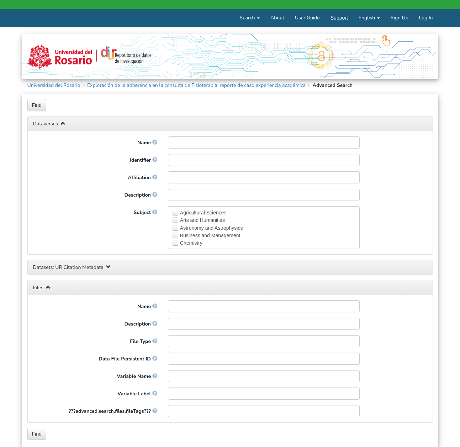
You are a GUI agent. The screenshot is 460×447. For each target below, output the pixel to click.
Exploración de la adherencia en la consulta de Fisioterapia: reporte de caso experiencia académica (196, 85)
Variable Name (137, 376)
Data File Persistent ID (128, 358)
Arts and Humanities (202, 220)
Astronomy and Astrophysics (211, 228)
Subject (145, 212)
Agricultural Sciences (203, 212)
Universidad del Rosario (53, 85)
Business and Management (210, 235)
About (277, 17)
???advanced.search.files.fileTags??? (113, 411)
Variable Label (137, 393)
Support (339, 18)
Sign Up (399, 17)
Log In (426, 17)
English (369, 17)
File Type (143, 341)
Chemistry (191, 243)
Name (147, 142)
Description (141, 195)
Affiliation (142, 177)
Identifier (143, 160)
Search (250, 17)
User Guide (307, 17)
